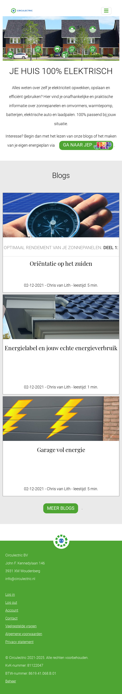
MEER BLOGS (60, 508)
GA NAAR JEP (78, 145)
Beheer (10, 681)
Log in (10, 594)
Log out (11, 602)
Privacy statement (19, 642)
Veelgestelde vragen (21, 626)
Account (11, 610)
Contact (11, 618)
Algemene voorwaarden (23, 634)
